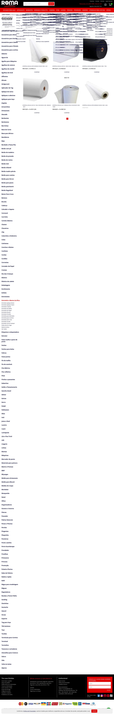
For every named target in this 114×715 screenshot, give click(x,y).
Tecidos (4, 634)
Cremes (4, 270)
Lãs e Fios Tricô (7, 436)
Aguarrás (5, 57)
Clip (3, 232)
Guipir (4, 406)
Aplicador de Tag (7, 88)
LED (3, 440)
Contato (32, 687)
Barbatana (5, 122)
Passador (5, 516)
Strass (4, 615)
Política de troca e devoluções (9, 684)
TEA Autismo (6, 626)
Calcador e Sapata (8, 209)
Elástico (4, 278)
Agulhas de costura (8, 65)
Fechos (4, 345)
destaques (109, 29)
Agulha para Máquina (9, 61)
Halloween (5, 410)
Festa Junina (6, 357)
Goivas (4, 398)
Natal (3, 497)
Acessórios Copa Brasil (9, 31)
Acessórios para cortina (10, 50)
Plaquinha (5, 535)
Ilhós (3, 414)
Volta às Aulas (6, 664)
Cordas (4, 255)
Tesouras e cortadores (9, 649)
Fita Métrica (6, 368)
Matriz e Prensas (7, 467)
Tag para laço (6, 622)
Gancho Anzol (6, 391)
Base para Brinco (7, 133)
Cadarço (4, 205)
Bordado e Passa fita (41, 10)
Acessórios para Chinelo (10, 46)
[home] (10, 4)
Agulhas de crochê (8, 69)
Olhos (4, 501)
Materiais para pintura (9, 463)
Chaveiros (5, 228)
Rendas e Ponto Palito (9, 596)
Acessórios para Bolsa (9, 35)
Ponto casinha (6, 543)
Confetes (5, 251)
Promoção (77, 10)
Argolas (4, 103)
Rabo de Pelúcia (7, 573)
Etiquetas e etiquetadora (10, 332)
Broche (4, 202)
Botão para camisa (8, 175)
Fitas (57, 10)
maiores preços (108, 35)
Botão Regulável (7, 190)
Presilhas (5, 554)
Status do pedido (6, 682)
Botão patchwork (8, 186)
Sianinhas (5, 603)
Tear (3, 630)
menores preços (108, 33)
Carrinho (5, 217)
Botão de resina (7, 160)
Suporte (4, 618)
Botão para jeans (7, 183)
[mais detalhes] (37, 72)
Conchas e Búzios (8, 247)
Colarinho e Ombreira (9, 236)
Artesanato (20, 10)
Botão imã (5, 164)
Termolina (5, 645)
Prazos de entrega (6, 689)
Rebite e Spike (6, 577)
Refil (3, 581)
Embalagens (6, 285)
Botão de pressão (8, 156)
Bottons (4, 198)
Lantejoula (5, 433)
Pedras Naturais (7, 520)
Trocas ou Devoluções (7, 686)
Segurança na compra (35, 691)
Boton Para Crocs (8, 194)
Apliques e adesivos (8, 95)
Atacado (4, 114)
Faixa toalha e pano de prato (9, 340)
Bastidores (5, 137)
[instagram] (102, 695)
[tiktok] (111, 695)
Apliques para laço (9, 10)
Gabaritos (5, 383)
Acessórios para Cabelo (10, 42)
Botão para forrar (8, 179)
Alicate (4, 80)
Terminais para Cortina (10, 637)
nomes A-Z (109, 30)
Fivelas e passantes (8, 379)
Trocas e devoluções (35, 689)
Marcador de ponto (8, 459)
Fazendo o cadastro (6, 693)
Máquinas (5, 455)
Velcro (4, 656)
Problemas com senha (7, 694)
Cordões (52, 10)
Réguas (4, 588)
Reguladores (6, 592)
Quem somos (62, 681)
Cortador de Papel (8, 266)
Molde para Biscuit (8, 482)
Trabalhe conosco (63, 684)
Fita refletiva (6, 372)
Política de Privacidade (29, 711)
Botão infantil (6, 167)
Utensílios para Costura (97, 10)
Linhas (4, 448)
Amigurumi (5, 84)
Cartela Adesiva (7, 221)
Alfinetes (5, 76)
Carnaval (5, 213)
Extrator (4, 336)
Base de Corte (6, 130)
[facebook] (98, 695)
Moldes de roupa (7, 486)
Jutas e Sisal (6, 421)
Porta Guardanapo (8, 546)
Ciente (94, 711)
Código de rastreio (6, 691)
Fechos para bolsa (8, 349)
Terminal (5, 641)
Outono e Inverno (8, 508)
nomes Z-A (109, 32)
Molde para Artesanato (10, 478)
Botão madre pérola (8, 171)
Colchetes (5, 243)
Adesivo (4, 54)
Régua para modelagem (10, 584)
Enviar (108, 690)
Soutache (5, 607)
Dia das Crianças (7, 274)
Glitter (4, 395)
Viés (3, 660)
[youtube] (105, 695)
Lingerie (4, 444)
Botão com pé (6, 148)
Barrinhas (5, 126)
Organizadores (7, 505)
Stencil (4, 611)
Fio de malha (6, 360)
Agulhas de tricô (7, 73)
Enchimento (6, 289)
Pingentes (5, 531)
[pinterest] (108, 695)
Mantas (4, 452)
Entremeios (6, 297)
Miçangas (5, 474)
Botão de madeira (8, 152)
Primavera (5, 558)
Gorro (4, 402)
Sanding (85, 10)
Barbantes (29, 10)
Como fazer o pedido (7, 681)
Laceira (63, 10)
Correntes (5, 262)
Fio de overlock (7, 364)
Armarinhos (6, 107)
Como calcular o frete (7, 687)
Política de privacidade (64, 682)
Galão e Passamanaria (9, 387)
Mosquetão (5, 493)
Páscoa (4, 512)
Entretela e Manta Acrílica (11, 300)
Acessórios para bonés (9, 38)
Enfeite (4, 293)
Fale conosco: (41, 679)
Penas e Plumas (7, 524)
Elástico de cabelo (8, 281)
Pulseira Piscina (7, 569)
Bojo (3, 141)
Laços (3, 429)
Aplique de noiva (7, 92)
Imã (3, 417)
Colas (3, 240)
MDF (3, 470)
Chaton (4, 224)
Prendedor (5, 550)
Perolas (4, 527)
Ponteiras (5, 539)
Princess (69, 10)
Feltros (4, 353)
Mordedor (5, 489)
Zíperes (108, 10)
